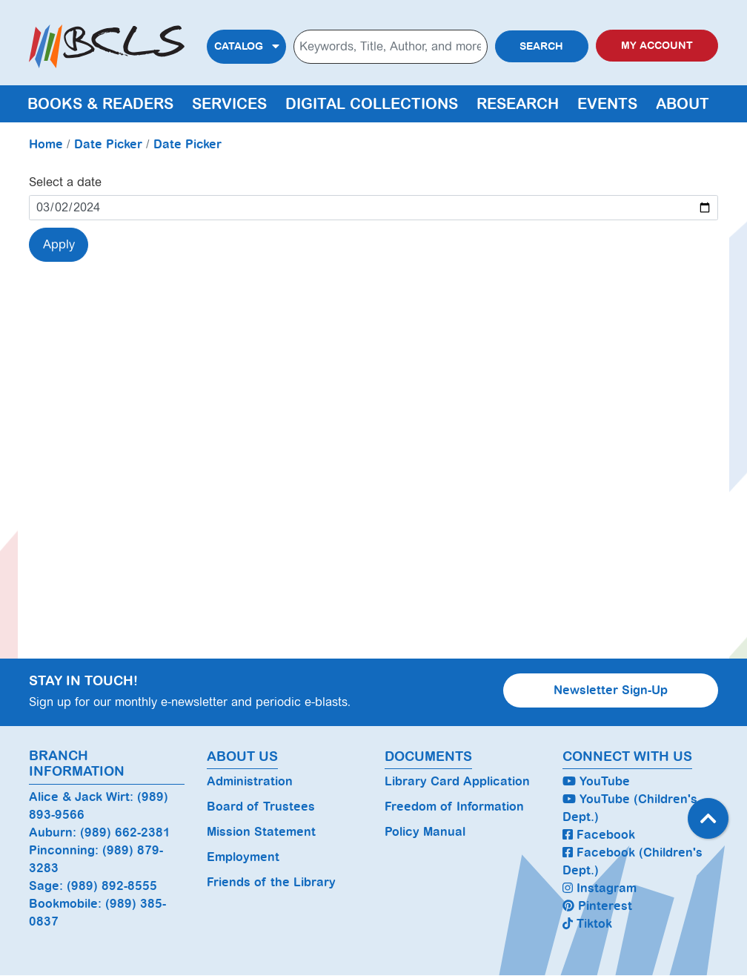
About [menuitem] (682, 104)
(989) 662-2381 (125, 832)
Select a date (65, 182)
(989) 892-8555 (112, 886)
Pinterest (597, 906)
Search (541, 46)
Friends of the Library (271, 882)
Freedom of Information (454, 806)
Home (46, 144)
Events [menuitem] (607, 104)
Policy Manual (425, 832)
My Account (657, 45)
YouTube (596, 781)
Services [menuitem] (229, 104)
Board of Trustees (261, 806)
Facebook (598, 835)
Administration (250, 781)
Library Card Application (457, 781)
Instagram (599, 888)
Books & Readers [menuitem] (100, 104)
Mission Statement (261, 832)
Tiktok (587, 924)
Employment (243, 857)
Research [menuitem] (518, 104)
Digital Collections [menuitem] (371, 104)
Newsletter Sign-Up (611, 690)
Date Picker (108, 144)
